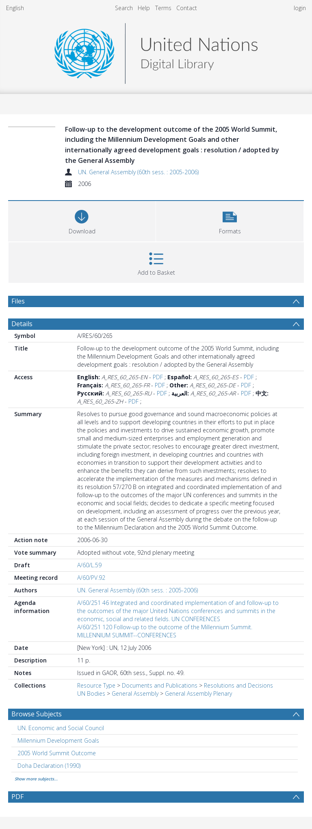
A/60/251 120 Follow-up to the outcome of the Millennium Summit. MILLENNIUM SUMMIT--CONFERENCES (164, 631)
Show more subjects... (36, 779)
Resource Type (96, 685)
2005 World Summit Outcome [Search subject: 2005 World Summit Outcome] (56, 753)
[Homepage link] (156, 51)
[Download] (82, 220)
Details (21, 323)
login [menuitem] (300, 8)
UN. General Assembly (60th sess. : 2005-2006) (138, 172)
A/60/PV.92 (91, 577)
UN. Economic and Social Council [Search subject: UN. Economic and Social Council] (60, 728)
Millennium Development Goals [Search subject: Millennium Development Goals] (58, 740)
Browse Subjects (36, 713)
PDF (158, 377)
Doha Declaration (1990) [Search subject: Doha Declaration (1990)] (48, 765)
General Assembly (135, 693)
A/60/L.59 (89, 565)
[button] (229, 220)
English (15, 8)
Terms (163, 8)
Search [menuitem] (124, 8)
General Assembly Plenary (198, 693)
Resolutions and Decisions (238, 685)
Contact (186, 8)
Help (144, 8)
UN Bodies (91, 693)
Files (18, 301)
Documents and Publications (159, 685)
